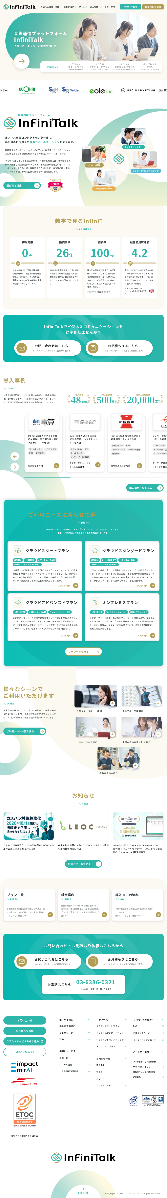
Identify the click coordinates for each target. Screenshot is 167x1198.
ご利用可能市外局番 (74, 1071)
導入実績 (94, 6)
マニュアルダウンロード (148, 1039)
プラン (82, 6)
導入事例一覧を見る (145, 488)
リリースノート (111, 1085)
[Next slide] (22, 61)
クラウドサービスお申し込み (23, 1041)
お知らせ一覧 (111, 1058)
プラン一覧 (111, 1019)
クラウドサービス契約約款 (144, 1061)
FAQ (148, 1026)
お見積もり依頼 (24, 1030)
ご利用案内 (69, 6)
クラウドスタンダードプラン (111, 1033)
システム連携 (74, 1064)
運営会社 (137, 1076)
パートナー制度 (107, 6)
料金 (74, 1039)
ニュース (111, 1078)
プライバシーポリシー (142, 1067)
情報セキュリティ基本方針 (144, 1072)
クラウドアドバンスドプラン (111, 1039)
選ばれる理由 (46, 6)
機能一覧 (74, 1057)
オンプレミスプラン (111, 1046)
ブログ (111, 1072)
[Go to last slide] (14, 456)
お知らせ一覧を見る (84, 864)
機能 (57, 6)
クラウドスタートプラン (111, 1026)
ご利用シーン (74, 1032)
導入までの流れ (74, 1026)
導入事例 (111, 1065)
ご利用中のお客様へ (148, 1019)
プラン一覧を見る (84, 651)
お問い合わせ (24, 1020)
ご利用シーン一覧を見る (26, 731)
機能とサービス (74, 1051)
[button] (52, 66)
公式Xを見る (23, 1051)
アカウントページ (148, 1033)
